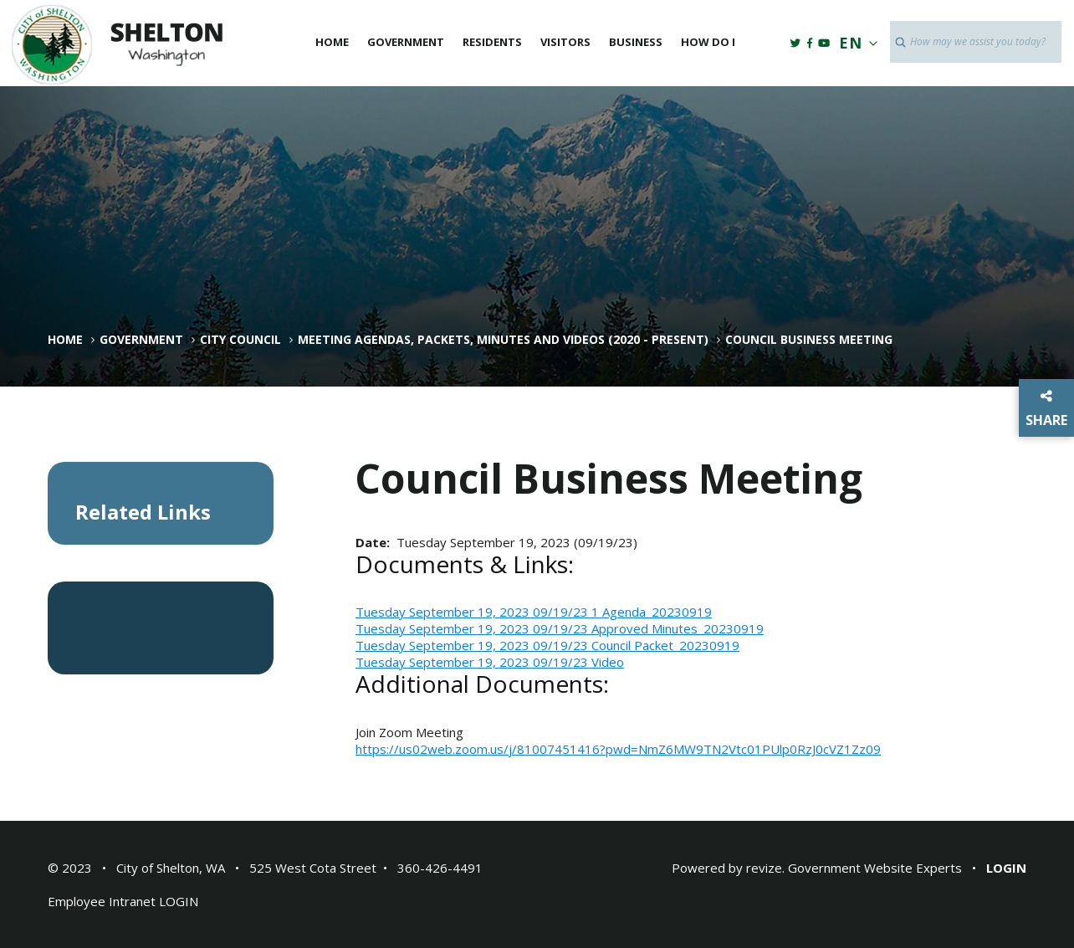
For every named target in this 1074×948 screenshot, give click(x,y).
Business (635, 41)
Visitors (565, 41)
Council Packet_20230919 (665, 645)
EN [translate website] (855, 43)
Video (607, 661)
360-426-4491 (440, 867)
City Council (240, 339)
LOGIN (178, 901)
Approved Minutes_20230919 (677, 628)
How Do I (708, 41)
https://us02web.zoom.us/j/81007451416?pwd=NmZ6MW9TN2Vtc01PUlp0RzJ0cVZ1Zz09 (618, 748)
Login (1006, 867)
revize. (765, 867)
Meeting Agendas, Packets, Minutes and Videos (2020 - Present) (503, 339)
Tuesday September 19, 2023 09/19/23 (473, 611)
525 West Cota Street (312, 867)
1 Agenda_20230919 (651, 611)
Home (332, 41)
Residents (492, 41)
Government (405, 41)
